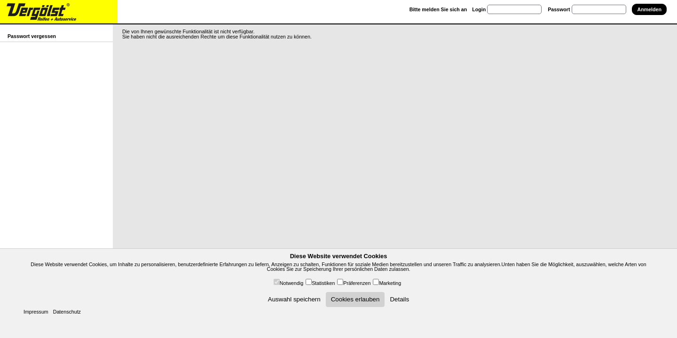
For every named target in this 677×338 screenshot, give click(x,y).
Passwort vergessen (32, 36)
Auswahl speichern (294, 299)
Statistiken (323, 283)
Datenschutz (67, 312)
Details (399, 299)
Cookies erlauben (355, 299)
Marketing (390, 283)
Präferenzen (356, 283)
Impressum (36, 312)
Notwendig (291, 283)
